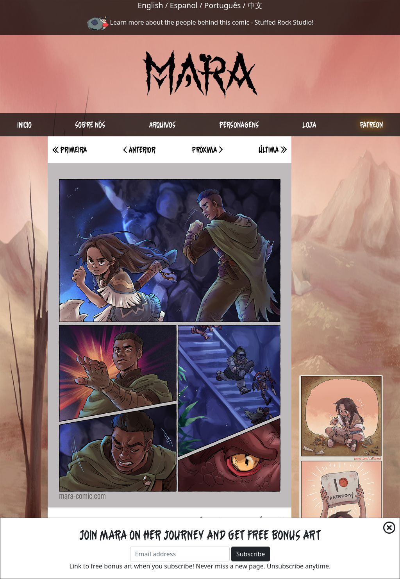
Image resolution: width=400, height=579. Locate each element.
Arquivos (162, 124)
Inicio (24, 124)
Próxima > (207, 149)
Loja (309, 124)
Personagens (239, 124)
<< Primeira (69, 149)
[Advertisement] (341, 253)
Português (222, 5)
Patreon (371, 124)
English (150, 5)
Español (184, 5)
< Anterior (139, 149)
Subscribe (250, 554)
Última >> (273, 149)
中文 (255, 5)
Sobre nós (90, 124)
